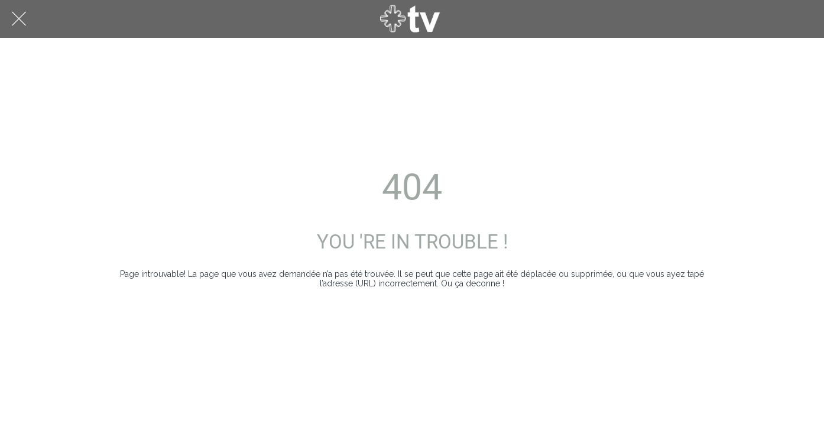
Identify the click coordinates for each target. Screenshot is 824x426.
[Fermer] (19, 19)
